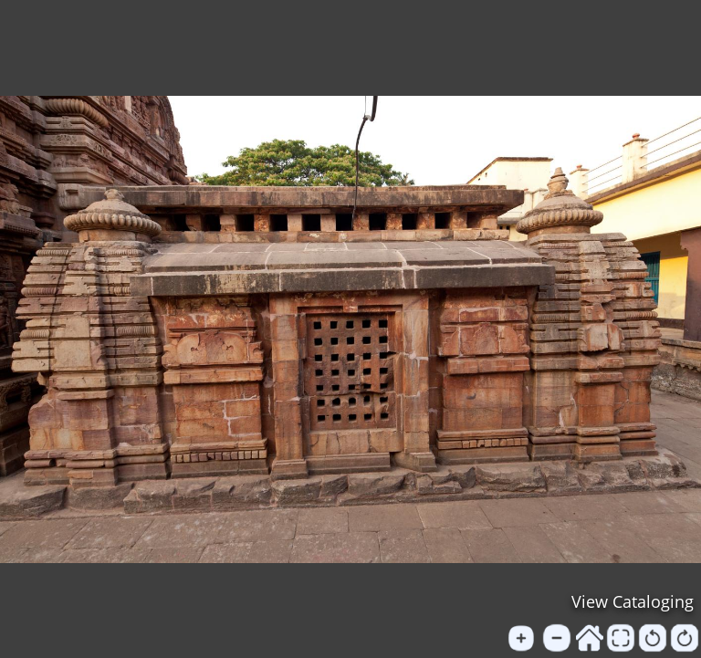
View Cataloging (632, 601)
